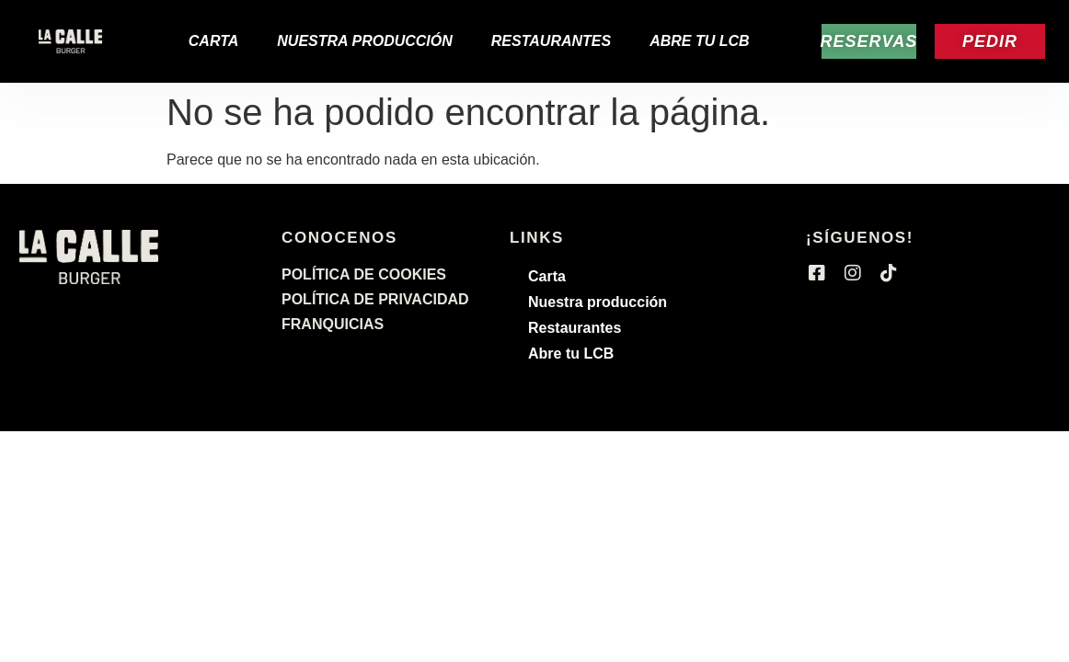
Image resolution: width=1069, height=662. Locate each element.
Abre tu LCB (699, 41)
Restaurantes (551, 41)
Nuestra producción (365, 41)
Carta (214, 41)
